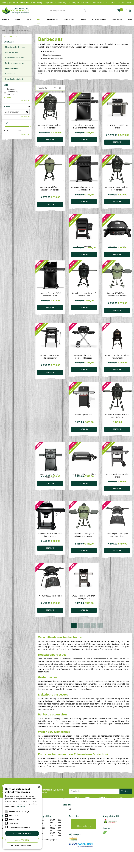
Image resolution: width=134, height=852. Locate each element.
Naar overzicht (10, 36)
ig (130, 10)
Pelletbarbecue (11, 68)
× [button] (39, 787)
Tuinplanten (40, 827)
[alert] (22, 816)
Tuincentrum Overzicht (69, 847)
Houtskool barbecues (14, 57)
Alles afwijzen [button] (22, 840)
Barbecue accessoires (14, 63)
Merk (6, 85)
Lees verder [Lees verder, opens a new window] (20, 806)
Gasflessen (10, 73)
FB (64, 770)
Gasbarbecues (11, 52)
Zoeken (7, 107)
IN (70, 770)
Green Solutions (53, 847)
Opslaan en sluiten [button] (22, 833)
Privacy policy (84, 847)
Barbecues (9, 42)
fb (126, 10)
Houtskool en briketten (15, 79)
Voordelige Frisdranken (44, 834)
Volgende (100, 586)
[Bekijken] (120, 10)
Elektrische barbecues (15, 47)
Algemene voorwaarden (100, 847)
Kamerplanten (41, 824)
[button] (22, 845)
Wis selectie (25, 100)
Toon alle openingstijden (46, 800)
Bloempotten (40, 830)
